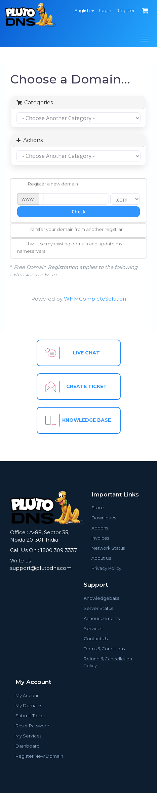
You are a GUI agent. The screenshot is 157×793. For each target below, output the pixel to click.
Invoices (100, 538)
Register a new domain (47, 184)
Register (125, 10)
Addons (99, 527)
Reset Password (32, 725)
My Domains (28, 705)
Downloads (103, 517)
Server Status (98, 608)
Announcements (102, 618)
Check (78, 211)
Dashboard (27, 746)
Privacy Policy (106, 568)
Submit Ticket (30, 715)
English (84, 10)
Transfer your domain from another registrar (70, 230)
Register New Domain (39, 756)
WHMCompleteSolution (95, 299)
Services (93, 628)
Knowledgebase (102, 598)
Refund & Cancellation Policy (108, 662)
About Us (101, 558)
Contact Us (96, 638)
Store (97, 507)
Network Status (108, 548)
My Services (28, 735)
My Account (28, 695)
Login (105, 10)
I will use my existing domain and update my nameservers (69, 247)
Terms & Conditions (104, 648)
